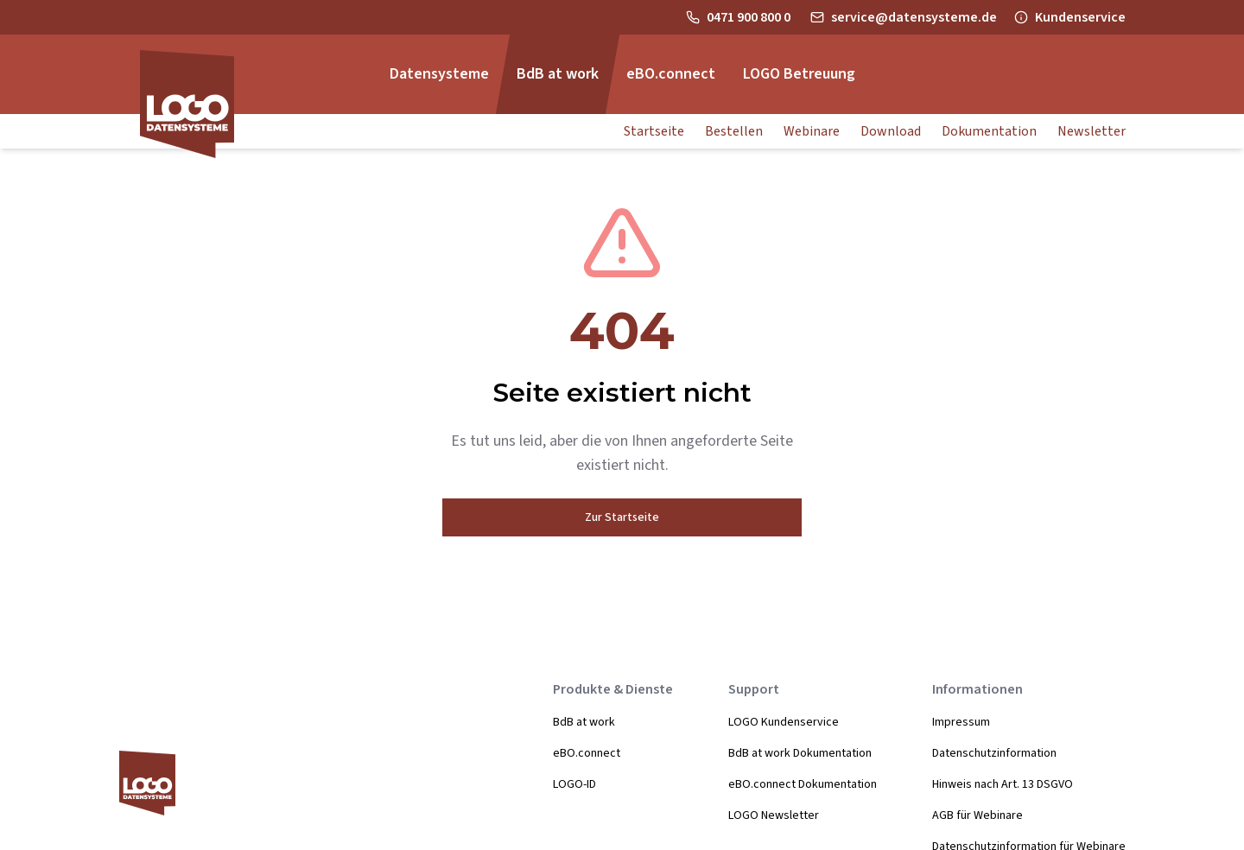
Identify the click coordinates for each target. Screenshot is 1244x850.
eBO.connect (586, 753)
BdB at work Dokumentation (800, 753)
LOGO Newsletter (773, 815)
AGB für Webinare (977, 815)
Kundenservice (1080, 17)
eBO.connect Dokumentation (802, 784)
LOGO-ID (574, 784)
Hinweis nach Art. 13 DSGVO (1002, 784)
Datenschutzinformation (994, 753)
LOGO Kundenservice (783, 722)
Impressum (961, 722)
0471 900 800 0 (750, 17)
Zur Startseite (622, 517)
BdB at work (584, 722)
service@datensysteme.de (914, 17)
